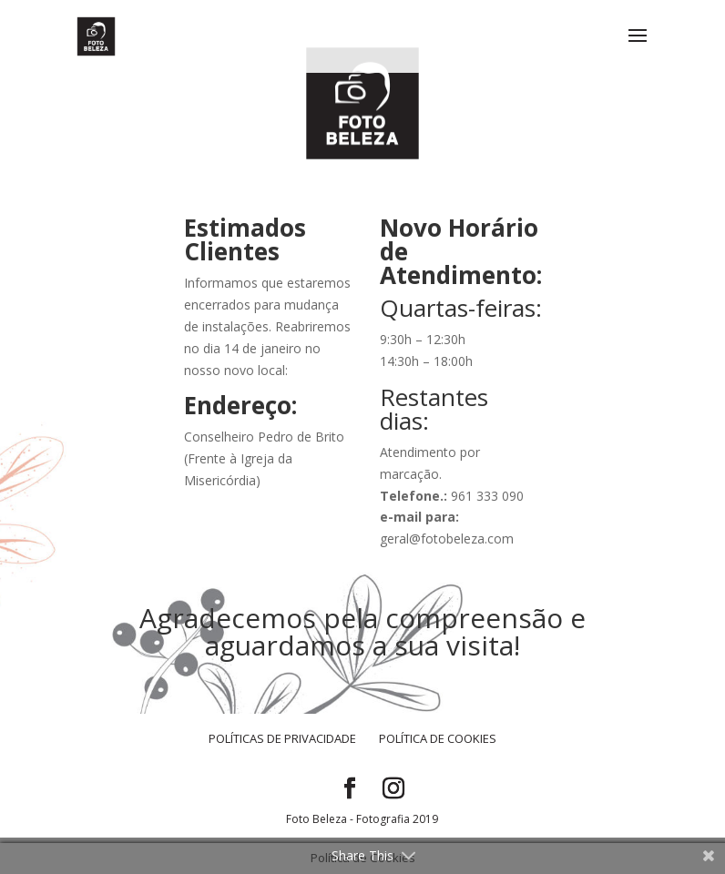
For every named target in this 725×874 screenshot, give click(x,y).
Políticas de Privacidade (282, 738)
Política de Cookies (437, 738)
